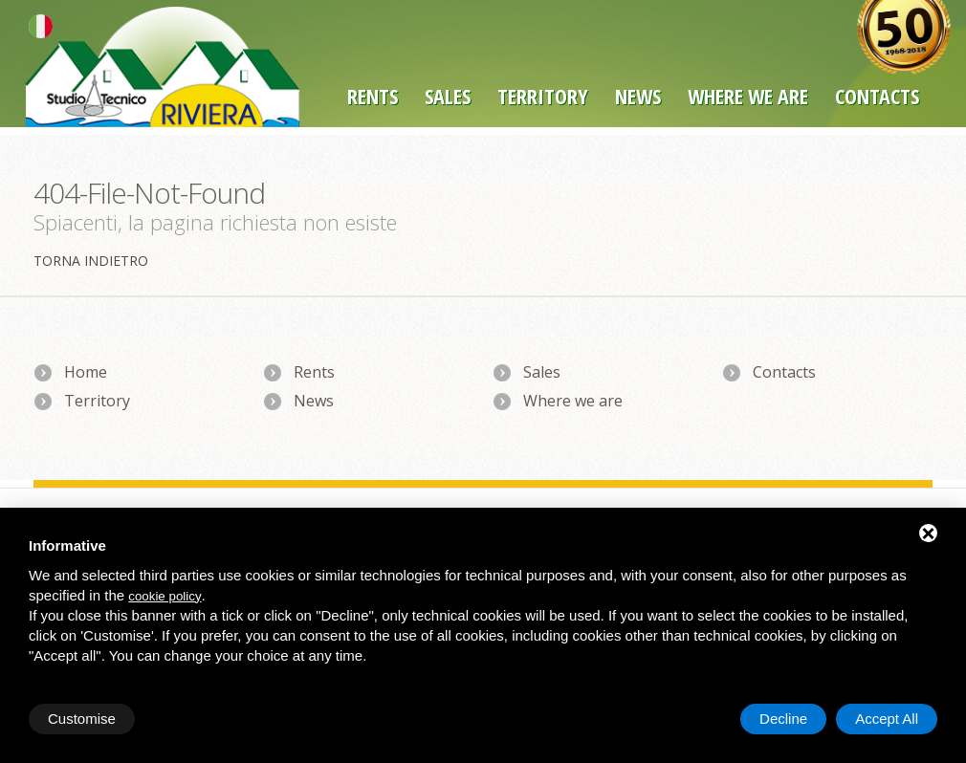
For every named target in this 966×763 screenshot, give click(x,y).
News (638, 95)
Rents (372, 95)
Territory (542, 95)
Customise (82, 718)
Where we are (748, 95)
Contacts (784, 371)
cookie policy (164, 596)
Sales (448, 95)
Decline (783, 718)
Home (85, 371)
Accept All (886, 718)
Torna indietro (90, 260)
